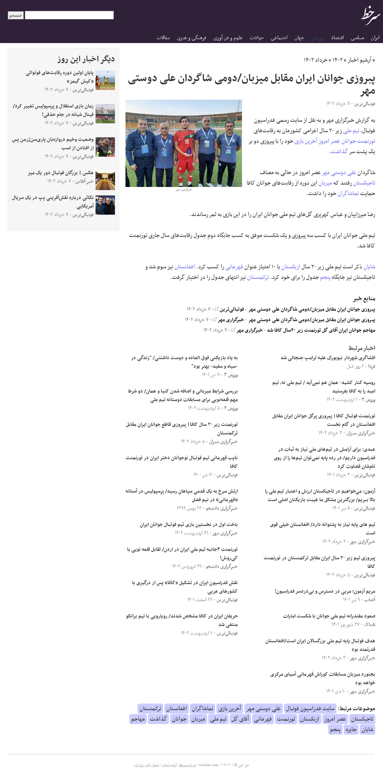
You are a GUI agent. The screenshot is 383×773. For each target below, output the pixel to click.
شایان (369, 267)
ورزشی (317, 37)
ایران (375, 37)
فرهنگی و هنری (191, 37)
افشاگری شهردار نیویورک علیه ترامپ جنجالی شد (327, 358)
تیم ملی (351, 131)
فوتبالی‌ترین (229, 309)
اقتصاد (337, 37)
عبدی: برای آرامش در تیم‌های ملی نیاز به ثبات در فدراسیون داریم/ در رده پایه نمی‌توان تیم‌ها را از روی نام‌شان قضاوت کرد (324, 458)
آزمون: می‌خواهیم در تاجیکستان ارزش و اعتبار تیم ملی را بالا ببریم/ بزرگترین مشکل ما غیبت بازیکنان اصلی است (320, 495)
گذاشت (339, 152)
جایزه (351, 730)
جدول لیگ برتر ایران (146, 765)
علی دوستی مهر (339, 173)
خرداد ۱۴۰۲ (315, 60)
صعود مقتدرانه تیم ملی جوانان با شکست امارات (329, 616)
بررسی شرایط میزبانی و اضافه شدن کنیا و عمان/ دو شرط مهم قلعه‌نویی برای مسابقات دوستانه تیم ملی (183, 395)
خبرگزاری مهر (228, 320)
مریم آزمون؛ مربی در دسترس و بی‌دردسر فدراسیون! (325, 591)
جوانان (348, 141)
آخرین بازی (305, 141)
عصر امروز (329, 141)
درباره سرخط (187, 765)
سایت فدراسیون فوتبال (310, 709)
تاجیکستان (364, 183)
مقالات (163, 37)
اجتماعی (279, 37)
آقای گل (240, 719)
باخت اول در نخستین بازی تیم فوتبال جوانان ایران (189, 525)
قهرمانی (234, 267)
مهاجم (138, 719)
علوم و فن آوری (228, 37)
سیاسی (357, 37)
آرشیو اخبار (359, 60)
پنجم (325, 277)
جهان (299, 37)
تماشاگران (348, 193)
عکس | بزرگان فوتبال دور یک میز (61, 173)
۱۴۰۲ (338, 60)
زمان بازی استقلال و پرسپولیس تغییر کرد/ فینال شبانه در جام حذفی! (53, 110)
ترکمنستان (258, 277)
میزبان (325, 183)
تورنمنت (366, 141)
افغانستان (184, 267)
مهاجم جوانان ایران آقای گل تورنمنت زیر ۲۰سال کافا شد (321, 330)
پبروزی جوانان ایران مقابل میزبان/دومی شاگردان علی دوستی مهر (311, 309)
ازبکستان (290, 267)
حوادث (257, 37)
